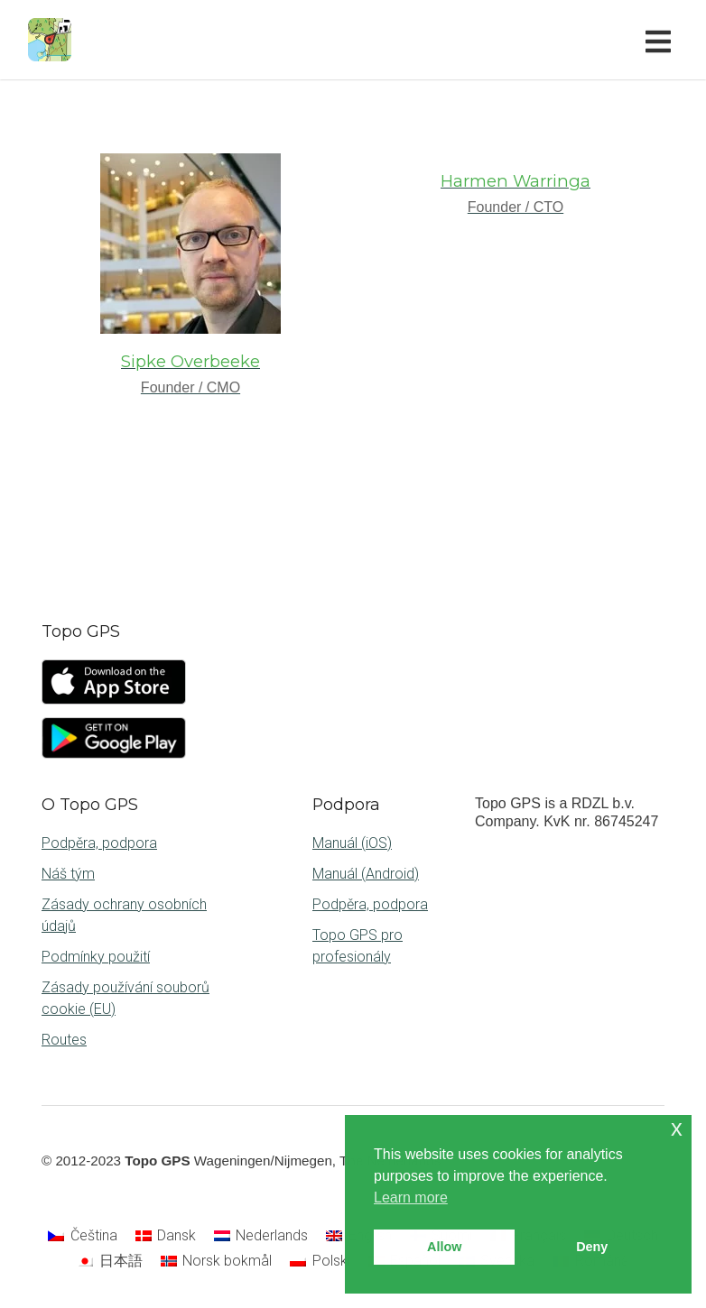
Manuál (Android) (365, 873)
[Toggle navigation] (662, 39)
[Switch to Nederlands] (261, 1236)
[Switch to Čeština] (82, 1236)
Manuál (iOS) (352, 843)
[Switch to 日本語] (109, 1261)
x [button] (677, 1128)
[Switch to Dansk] (165, 1236)
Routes (64, 1039)
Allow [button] (444, 1246)
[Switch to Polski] (319, 1261)
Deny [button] (592, 1246)
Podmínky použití (96, 956)
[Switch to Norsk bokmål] (216, 1261)
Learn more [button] (411, 1197)
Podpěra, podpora (99, 843)
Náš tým (68, 873)
